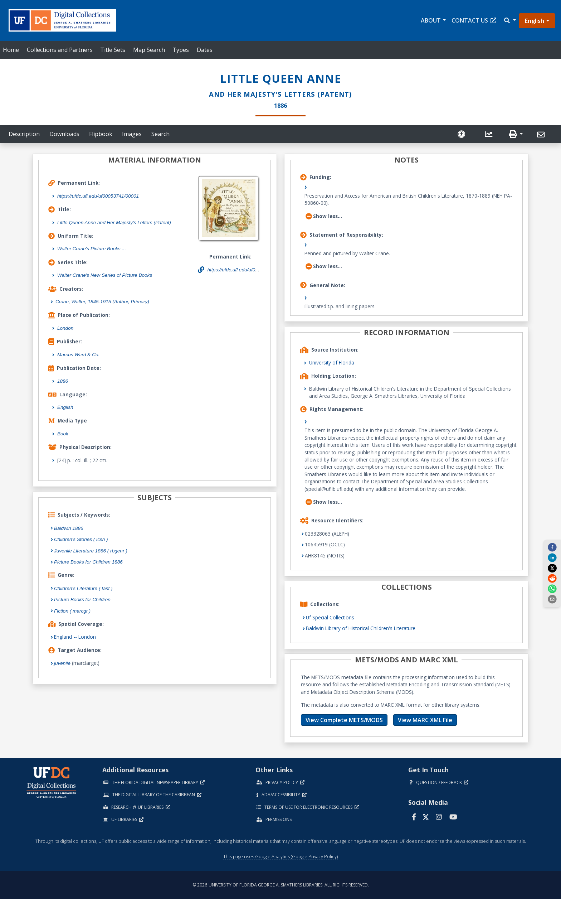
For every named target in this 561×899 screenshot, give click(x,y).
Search (160, 134)
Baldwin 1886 (68, 528)
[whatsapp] (552, 588)
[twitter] (552, 567)
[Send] (542, 134)
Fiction (72, 611)
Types (180, 50)
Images (132, 134)
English (534, 21)
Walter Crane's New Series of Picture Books (104, 275)
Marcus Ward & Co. (78, 354)
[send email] (552, 599)
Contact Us (474, 20)
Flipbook (100, 134)
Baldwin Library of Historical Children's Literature (360, 628)
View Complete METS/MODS (344, 720)
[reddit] (552, 578)
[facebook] (552, 547)
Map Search (149, 50)
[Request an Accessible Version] (462, 134)
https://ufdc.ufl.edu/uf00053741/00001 (98, 196)
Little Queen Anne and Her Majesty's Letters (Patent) (114, 222)
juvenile (62, 663)
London (65, 328)
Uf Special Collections (330, 617)
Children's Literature (83, 588)
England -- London (75, 636)
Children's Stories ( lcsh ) (81, 539)
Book (62, 433)
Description (24, 134)
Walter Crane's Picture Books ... (91, 248)
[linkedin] (552, 557)
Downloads (64, 134)
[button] (509, 20)
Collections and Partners (60, 50)
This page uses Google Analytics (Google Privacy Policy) (280, 856)
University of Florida (331, 362)
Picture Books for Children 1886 (88, 562)
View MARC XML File (425, 720)
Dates (205, 50)
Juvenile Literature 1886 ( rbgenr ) (90, 551)
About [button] (431, 20)
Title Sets (112, 50)
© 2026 (280, 885)
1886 (62, 381)
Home (11, 50)
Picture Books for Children (82, 599)
